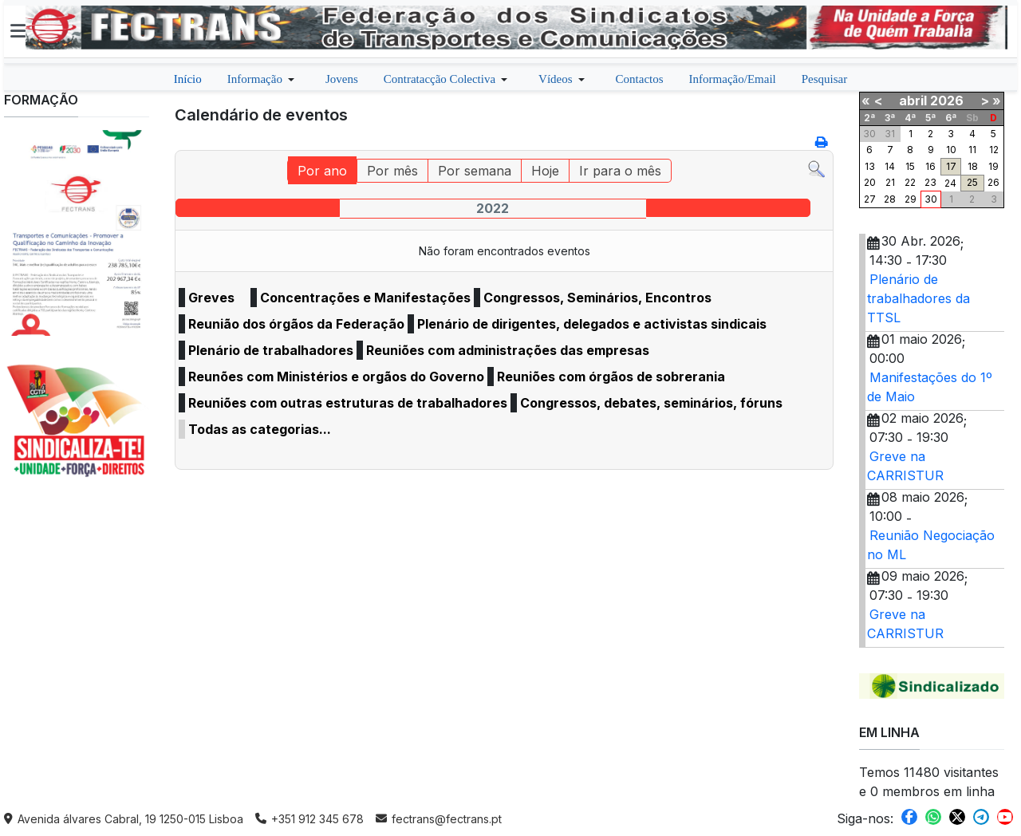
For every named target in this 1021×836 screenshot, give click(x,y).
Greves (211, 298)
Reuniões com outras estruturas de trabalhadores (347, 403)
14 (890, 166)
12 (994, 150)
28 (890, 199)
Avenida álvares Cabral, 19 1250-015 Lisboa (123, 819)
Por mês (392, 171)
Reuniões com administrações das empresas (507, 350)
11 (972, 150)
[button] (18, 31)
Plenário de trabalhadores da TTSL (918, 298)
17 (951, 166)
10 (951, 150)
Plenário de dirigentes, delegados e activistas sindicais (592, 324)
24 (950, 183)
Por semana (474, 171)
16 (930, 166)
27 (870, 199)
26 (993, 182)
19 (993, 166)
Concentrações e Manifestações (365, 298)
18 (973, 166)
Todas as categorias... (259, 429)
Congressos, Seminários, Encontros (597, 298)
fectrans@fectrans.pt (439, 819)
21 (890, 182)
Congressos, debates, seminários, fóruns (651, 403)
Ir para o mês (620, 171)
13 (870, 166)
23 (930, 182)
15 (910, 166)
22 (910, 182)
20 (870, 182)
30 (930, 199)
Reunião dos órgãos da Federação (296, 324)
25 (972, 182)
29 (911, 199)
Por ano (322, 171)
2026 (947, 100)
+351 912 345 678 (309, 819)
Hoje (545, 171)
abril (913, 100)
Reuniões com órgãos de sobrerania (611, 376)
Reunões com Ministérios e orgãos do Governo (336, 376)
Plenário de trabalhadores (270, 350)
